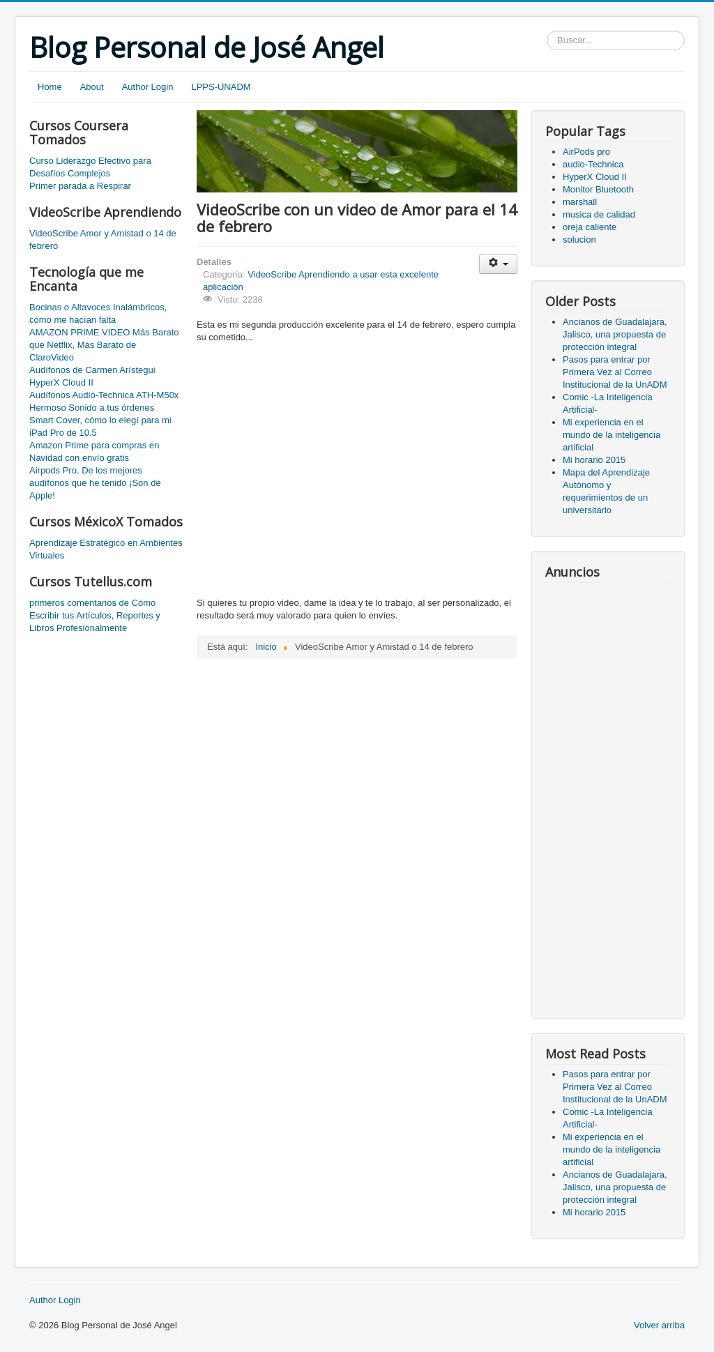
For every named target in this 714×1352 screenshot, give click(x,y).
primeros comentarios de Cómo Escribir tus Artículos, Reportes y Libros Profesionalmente (94, 615)
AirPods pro (586, 151)
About (92, 87)
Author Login (148, 87)
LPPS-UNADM (220, 87)
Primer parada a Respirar (80, 186)
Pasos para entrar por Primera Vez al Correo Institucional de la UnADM (615, 372)
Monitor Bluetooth (598, 189)
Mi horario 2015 (594, 460)
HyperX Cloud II (595, 177)
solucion (579, 239)
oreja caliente (589, 227)
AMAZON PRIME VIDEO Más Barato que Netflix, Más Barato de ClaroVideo (104, 345)
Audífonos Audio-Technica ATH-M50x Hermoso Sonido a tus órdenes (103, 401)
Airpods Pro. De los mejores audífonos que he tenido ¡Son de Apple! (95, 483)
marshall (580, 202)
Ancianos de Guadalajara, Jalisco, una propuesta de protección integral (615, 334)
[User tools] (498, 264)
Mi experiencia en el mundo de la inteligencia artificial (611, 435)
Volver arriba (659, 1325)
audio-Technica (593, 164)
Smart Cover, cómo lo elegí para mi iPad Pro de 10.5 (100, 426)
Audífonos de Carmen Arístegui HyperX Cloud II (92, 376)
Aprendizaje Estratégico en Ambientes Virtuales (106, 549)
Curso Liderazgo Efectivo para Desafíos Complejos (90, 167)
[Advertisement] (608, 795)
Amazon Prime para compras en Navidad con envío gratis (94, 451)
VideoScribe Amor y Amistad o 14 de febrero (102, 239)
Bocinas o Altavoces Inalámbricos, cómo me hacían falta (98, 313)
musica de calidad (599, 214)
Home (50, 87)
